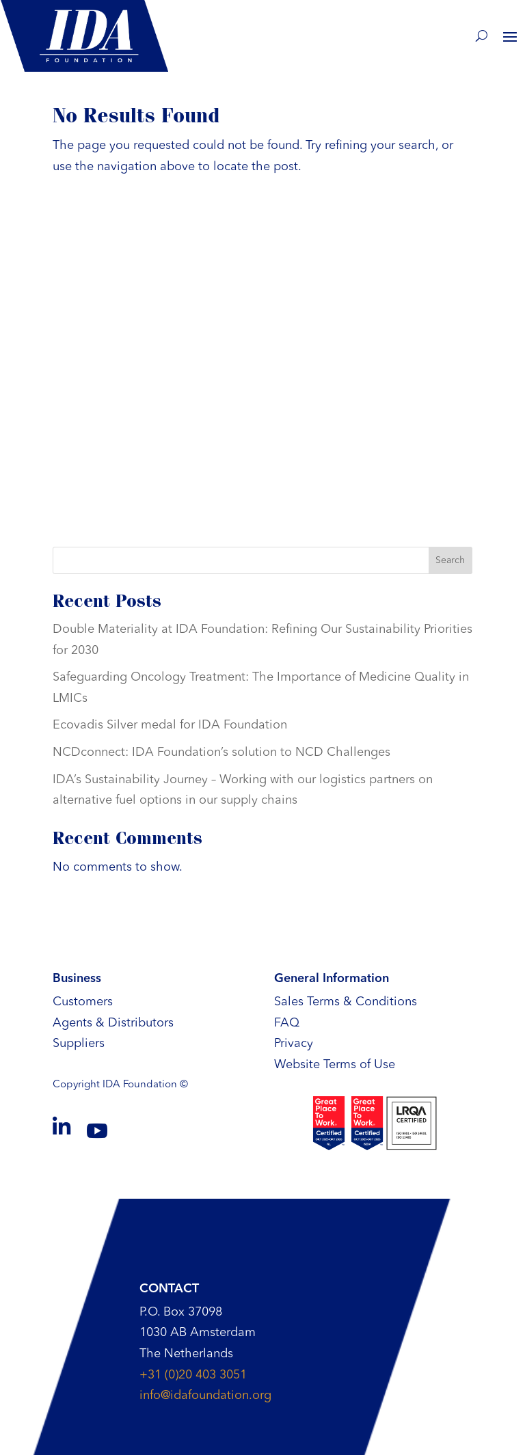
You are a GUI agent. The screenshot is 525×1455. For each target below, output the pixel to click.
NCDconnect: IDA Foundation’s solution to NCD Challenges (221, 752)
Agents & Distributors (113, 1023)
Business (77, 979)
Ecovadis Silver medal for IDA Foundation (170, 725)
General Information (331, 979)
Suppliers (79, 1043)
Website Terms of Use (334, 1065)
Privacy (293, 1043)
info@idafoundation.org (205, 1395)
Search (450, 560)
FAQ (286, 1023)
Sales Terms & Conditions (345, 1002)
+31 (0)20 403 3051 (193, 1375)
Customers (83, 1002)
